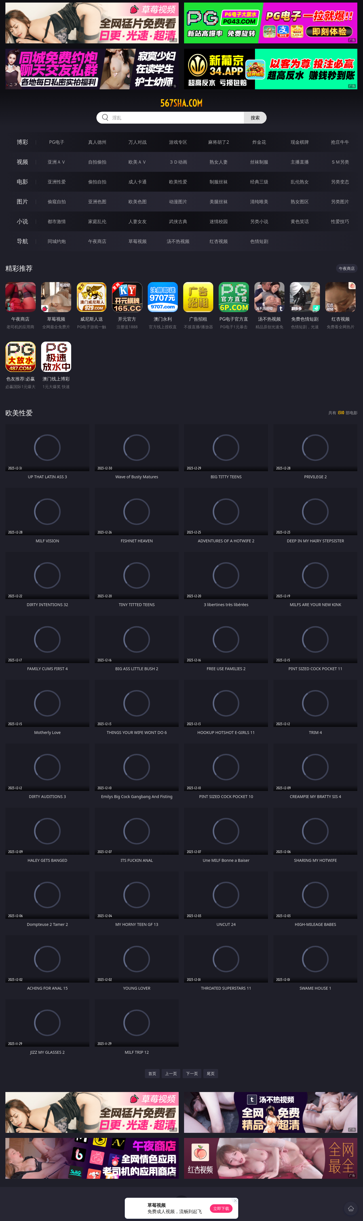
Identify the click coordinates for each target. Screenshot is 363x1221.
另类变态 (340, 182)
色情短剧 (259, 241)
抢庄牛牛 (340, 142)
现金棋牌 (300, 142)
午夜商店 (97, 241)
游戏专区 (178, 142)
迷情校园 (219, 221)
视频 (22, 162)
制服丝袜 (219, 182)
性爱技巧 (340, 221)
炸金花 (259, 142)
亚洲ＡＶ (57, 162)
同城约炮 (57, 241)
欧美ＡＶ (137, 162)
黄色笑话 (300, 221)
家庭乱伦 (97, 221)
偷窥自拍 (57, 201)
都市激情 (57, 221)
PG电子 (56, 142)
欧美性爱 (178, 182)
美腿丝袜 (219, 201)
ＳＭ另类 (340, 162)
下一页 (192, 1073)
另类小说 (259, 221)
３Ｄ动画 (178, 162)
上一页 (171, 1073)
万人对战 (137, 142)
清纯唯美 (259, 201)
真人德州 (97, 142)
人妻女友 (137, 221)
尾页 (211, 1073)
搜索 (255, 118)
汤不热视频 (178, 241)
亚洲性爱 (57, 182)
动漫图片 (178, 201)
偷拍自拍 (97, 182)
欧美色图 (137, 201)
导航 (22, 241)
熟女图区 (300, 201)
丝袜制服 (259, 162)
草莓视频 (137, 241)
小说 (22, 221)
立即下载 (221, 1208)
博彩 (22, 142)
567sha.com (181, 103)
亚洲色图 (97, 201)
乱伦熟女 (300, 182)
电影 (22, 181)
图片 (22, 201)
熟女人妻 (219, 162)
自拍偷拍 (97, 162)
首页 (152, 1073)
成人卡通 (137, 182)
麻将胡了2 (218, 142)
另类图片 (340, 201)
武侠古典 (178, 221)
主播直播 (300, 162)
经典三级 (259, 182)
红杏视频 (219, 241)
